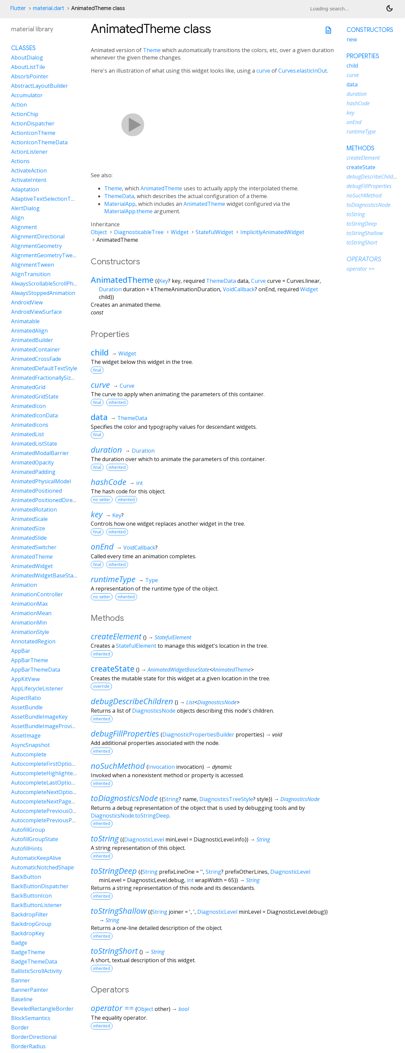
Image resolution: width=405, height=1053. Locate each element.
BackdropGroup (31, 924)
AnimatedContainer (35, 349)
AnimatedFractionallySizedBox (49, 377)
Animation (24, 585)
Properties (363, 56)
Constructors (370, 30)
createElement (116, 636)
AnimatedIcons (29, 424)
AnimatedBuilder (32, 340)
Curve (258, 281)
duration (106, 449)
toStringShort (114, 950)
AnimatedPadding (33, 472)
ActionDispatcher (32, 123)
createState (112, 668)
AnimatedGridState (34, 396)
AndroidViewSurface (36, 311)
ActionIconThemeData (39, 142)
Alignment (24, 227)
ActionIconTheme (33, 133)
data (99, 416)
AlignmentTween (32, 264)
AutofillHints (26, 848)
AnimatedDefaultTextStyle (44, 368)
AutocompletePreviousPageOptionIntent (62, 820)
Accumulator (27, 95)
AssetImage (26, 735)
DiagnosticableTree (139, 232)
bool (183, 1009)
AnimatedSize (28, 528)
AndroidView (27, 302)
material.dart (48, 8)
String (171, 799)
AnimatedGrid (28, 387)
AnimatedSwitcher (33, 547)
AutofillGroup (28, 829)
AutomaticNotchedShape (42, 867)
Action (19, 104)
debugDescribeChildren (132, 701)
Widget (180, 232)
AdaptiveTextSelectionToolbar (49, 198)
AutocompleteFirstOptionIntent (50, 763)
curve (263, 70)
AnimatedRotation (34, 509)
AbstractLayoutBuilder (39, 85)
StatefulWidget (214, 232)
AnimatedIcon (28, 406)
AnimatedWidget (32, 566)
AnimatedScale (29, 519)
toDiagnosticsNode (124, 797)
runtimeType (113, 579)
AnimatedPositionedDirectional (50, 500)
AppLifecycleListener (37, 688)
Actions (20, 161)
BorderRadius (28, 1046)
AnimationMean (31, 613)
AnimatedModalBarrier (40, 453)
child (100, 352)
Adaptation (25, 189)
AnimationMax (29, 603)
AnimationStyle (30, 632)
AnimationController (37, 594)
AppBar (20, 650)
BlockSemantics (30, 1018)
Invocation (161, 766)
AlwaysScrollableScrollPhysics (48, 283)
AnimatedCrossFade (36, 359)
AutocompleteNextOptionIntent (51, 792)
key (97, 514)
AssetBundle (27, 707)
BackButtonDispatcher (40, 886)
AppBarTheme (29, 660)
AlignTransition (30, 274)
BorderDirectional (33, 1037)
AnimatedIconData (34, 415)
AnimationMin (29, 622)
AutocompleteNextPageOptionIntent (57, 801)
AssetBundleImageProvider (45, 726)
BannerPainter (29, 989)
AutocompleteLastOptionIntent (50, 782)
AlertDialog (25, 208)
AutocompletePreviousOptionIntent (56, 811)
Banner (20, 980)
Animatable (25, 321)
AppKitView (25, 679)
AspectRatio (26, 698)
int (139, 483)
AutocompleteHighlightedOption (52, 773)
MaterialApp (119, 204)
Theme (152, 50)
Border (20, 1027)
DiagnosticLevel (144, 839)
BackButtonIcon (31, 895)
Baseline (22, 999)
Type (151, 580)
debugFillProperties (125, 733)
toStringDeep (114, 870)
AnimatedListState (34, 443)
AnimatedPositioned (36, 490)
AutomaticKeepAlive (36, 858)
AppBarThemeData (35, 669)
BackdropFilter (29, 914)
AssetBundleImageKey (39, 716)
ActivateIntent (28, 180)
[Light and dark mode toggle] (389, 8)
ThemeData (119, 196)
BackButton (26, 876)
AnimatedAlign (29, 330)
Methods (360, 148)
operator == (112, 1007)
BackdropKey (27, 933)
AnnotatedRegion (33, 641)
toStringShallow (119, 910)
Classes (23, 48)
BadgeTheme (28, 952)
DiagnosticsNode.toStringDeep (130, 815)
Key (163, 281)
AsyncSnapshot (30, 745)
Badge (19, 942)
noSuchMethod (118, 765)
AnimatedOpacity (32, 462)
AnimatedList (27, 434)
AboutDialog (27, 57)
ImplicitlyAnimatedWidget (272, 232)
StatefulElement (173, 637)
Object (99, 232)
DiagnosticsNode (217, 702)
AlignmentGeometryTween (45, 255)
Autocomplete (28, 754)
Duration (110, 289)
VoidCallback (239, 289)
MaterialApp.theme (128, 211)
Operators (364, 259)
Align (17, 217)
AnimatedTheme (161, 188)
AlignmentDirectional (38, 236)
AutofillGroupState (34, 839)
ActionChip (24, 114)
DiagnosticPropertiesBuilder (198, 734)
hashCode (108, 481)
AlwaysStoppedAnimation (43, 293)
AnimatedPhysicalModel (41, 481)
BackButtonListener (36, 905)
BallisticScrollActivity (36, 971)
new (352, 39)
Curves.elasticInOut (302, 70)
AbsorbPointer (29, 76)
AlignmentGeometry (36, 246)
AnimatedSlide (29, 537)
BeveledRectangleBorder (42, 1008)
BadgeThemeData (34, 961)
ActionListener (29, 151)
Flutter (18, 8)
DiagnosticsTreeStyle (226, 799)
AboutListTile (28, 67)
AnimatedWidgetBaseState (178, 669)
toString (105, 838)
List (190, 702)
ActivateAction (29, 170)
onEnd (102, 546)
